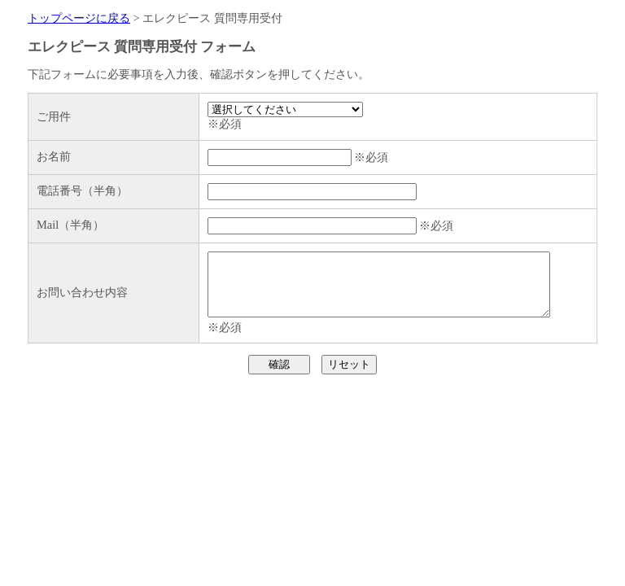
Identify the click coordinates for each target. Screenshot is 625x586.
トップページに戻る (79, 17)
